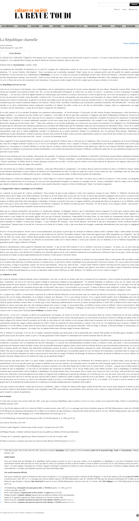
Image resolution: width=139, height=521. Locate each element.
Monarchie (92, 26)
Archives (106, 26)
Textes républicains (131, 43)
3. (0, 490)
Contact (117, 9)
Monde (46, 26)
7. (0, 500)
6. (0, 497)
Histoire (57, 26)
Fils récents (8, 26)
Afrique (118, 26)
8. (0, 502)
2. (0, 488)
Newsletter (133, 9)
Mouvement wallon (74, 26)
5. (0, 495)
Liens (124, 9)
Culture (35, 26)
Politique (22, 26)
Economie (130, 26)
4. (0, 492)
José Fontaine (6, 45)
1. (0, 450)
